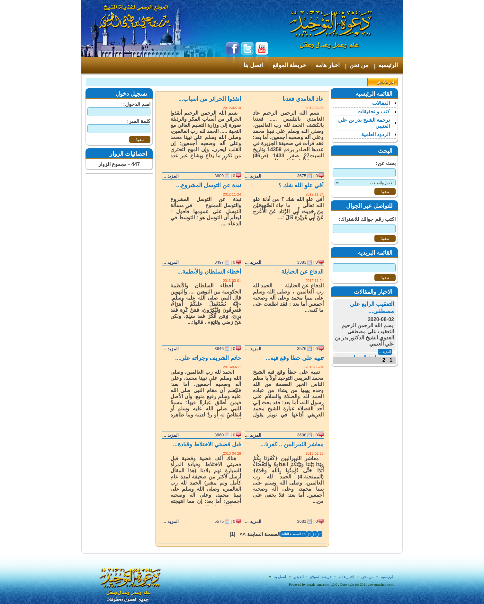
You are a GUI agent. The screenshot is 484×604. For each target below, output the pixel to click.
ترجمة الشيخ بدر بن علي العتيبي (364, 123)
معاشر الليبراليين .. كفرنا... (292, 444)
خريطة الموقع (321, 576)
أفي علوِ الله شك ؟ (301, 185)
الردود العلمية (375, 134)
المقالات (381, 103)
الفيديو (298, 576)
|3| (314, 534)
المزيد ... (253, 176)
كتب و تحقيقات (373, 111)
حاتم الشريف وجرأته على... (208, 358)
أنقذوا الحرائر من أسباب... (209, 99)
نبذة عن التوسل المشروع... (208, 185)
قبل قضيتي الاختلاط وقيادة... (207, 444)
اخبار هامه (345, 576)
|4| (309, 534)
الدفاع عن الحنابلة (302, 271)
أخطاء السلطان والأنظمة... (209, 271)
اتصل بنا (279, 576)
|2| (319, 534)
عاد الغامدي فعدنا (303, 99)
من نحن (367, 576)
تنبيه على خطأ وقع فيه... (295, 358)
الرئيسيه (387, 576)
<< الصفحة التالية (293, 534)
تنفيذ (140, 139)
